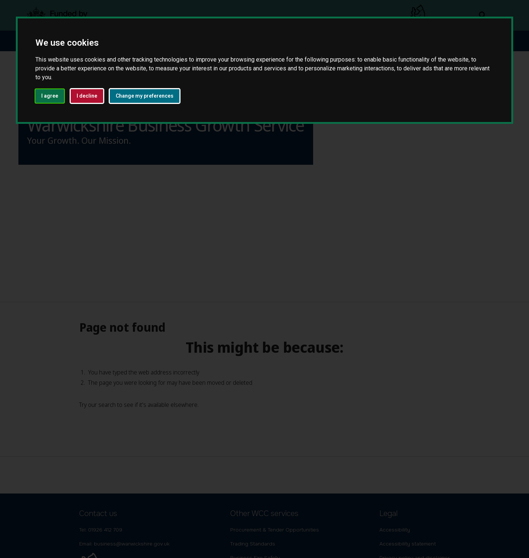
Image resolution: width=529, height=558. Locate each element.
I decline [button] (87, 96)
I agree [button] (49, 96)
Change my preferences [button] (145, 96)
